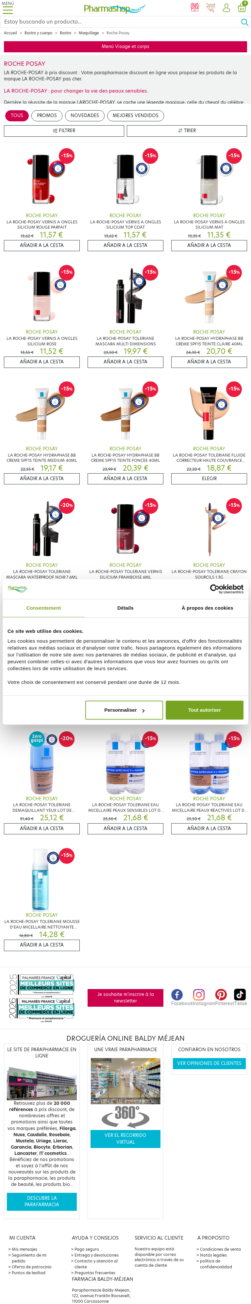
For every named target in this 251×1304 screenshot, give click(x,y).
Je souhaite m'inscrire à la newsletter (125, 997)
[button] (226, 8)
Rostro (65, 33)
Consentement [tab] (43, 608)
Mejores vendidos (136, 116)
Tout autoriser (204, 710)
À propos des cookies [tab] (207, 608)
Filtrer (64, 131)
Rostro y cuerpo (38, 33)
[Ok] (246, 22)
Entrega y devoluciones (97, 1255)
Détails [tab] (125, 608)
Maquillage (89, 33)
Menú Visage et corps (125, 46)
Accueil (10, 33)
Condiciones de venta (220, 1249)
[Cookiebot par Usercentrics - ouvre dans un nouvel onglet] (214, 589)
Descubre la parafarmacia (42, 1201)
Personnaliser (124, 710)
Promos (47, 116)
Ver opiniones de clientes (209, 1063)
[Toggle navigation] (8, 8)
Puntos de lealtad (28, 1273)
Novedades (85, 116)
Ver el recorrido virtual (125, 1138)
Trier (187, 131)
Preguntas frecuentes (95, 1273)
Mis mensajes (24, 1249)
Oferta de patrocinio (32, 1267)
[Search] (120, 22)
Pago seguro (87, 1249)
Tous (17, 116)
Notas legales (213, 1255)
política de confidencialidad (216, 1264)
